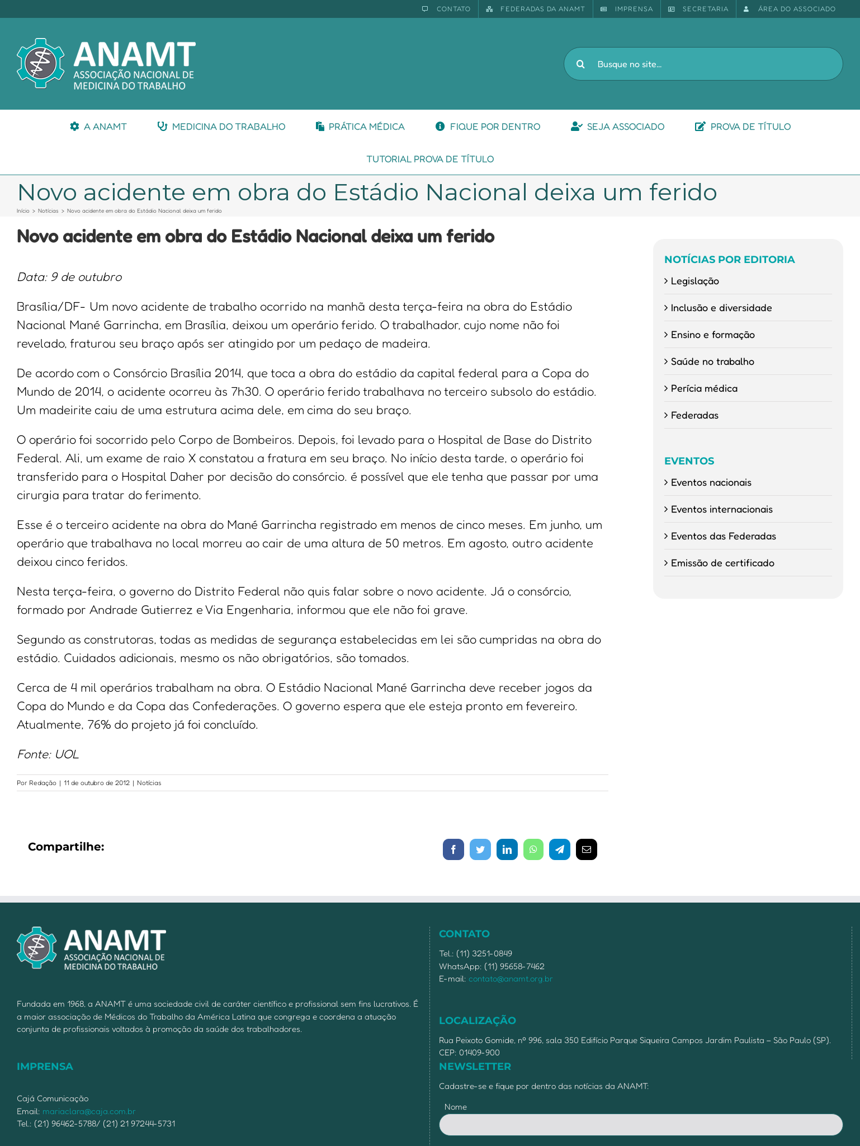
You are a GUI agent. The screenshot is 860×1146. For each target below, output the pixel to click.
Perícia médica (704, 388)
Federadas (695, 414)
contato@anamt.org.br (511, 978)
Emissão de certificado (722, 562)
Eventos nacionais (711, 482)
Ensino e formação (713, 334)
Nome (456, 1106)
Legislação (695, 280)
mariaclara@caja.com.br (89, 1111)
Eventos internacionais (722, 508)
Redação (42, 782)
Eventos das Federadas (723, 535)
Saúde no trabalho (712, 361)
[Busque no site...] (703, 64)
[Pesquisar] (580, 64)
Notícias (149, 782)
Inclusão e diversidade (721, 307)
